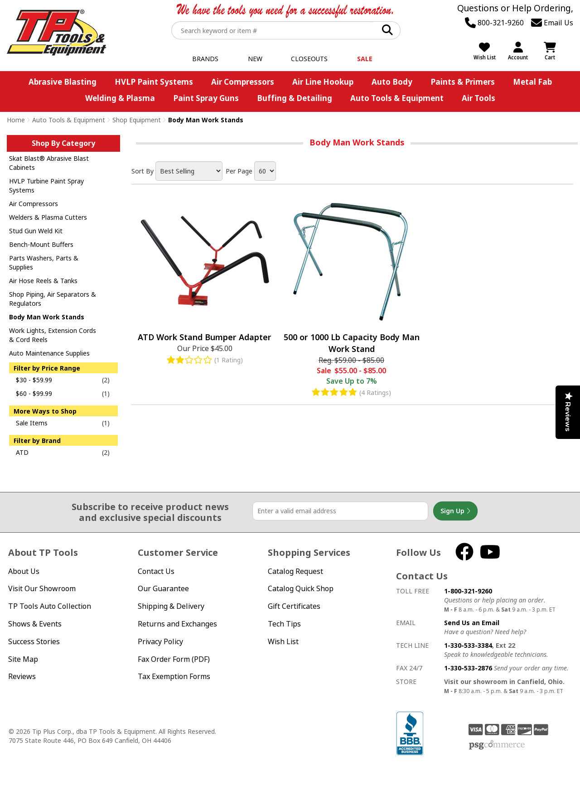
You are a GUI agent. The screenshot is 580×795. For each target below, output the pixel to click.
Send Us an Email (471, 622)
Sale (364, 58)
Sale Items (32, 423)
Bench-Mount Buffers (41, 244)
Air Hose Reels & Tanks (43, 280)
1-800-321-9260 (468, 591)
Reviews (22, 676)
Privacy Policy (160, 641)
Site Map (23, 659)
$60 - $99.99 (34, 393)
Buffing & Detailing (294, 98)
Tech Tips (284, 624)
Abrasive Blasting (63, 82)
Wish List (283, 641)
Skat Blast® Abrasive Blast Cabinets (49, 163)
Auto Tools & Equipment (397, 98)
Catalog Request (295, 571)
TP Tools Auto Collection (49, 606)
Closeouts (309, 58)
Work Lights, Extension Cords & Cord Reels (52, 335)
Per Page (239, 171)
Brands (205, 58)
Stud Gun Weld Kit (36, 230)
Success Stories (34, 641)
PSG (497, 745)
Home (16, 120)
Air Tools (478, 98)
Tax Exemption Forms (174, 676)
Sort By (142, 171)
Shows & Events (35, 624)
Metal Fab (532, 82)
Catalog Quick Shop (301, 588)
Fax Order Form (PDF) (174, 659)
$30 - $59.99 (34, 380)
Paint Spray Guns (206, 98)
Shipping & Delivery (171, 606)
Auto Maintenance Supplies (49, 353)
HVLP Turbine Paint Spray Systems (46, 185)
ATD (22, 452)
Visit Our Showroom (42, 588)
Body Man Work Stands (46, 317)
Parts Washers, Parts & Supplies (43, 262)
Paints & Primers (462, 82)
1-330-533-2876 (468, 668)
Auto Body (392, 82)
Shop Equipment (136, 120)
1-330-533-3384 (468, 645)
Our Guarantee (163, 588)
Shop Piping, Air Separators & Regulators (52, 299)
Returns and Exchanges (177, 624)
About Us (23, 571)
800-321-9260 (494, 23)
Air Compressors (242, 82)
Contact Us (156, 571)
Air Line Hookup (322, 82)
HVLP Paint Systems (154, 82)
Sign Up (455, 511)
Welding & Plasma (120, 98)
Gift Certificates (294, 606)
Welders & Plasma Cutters (48, 217)
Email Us (552, 23)
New (255, 58)
